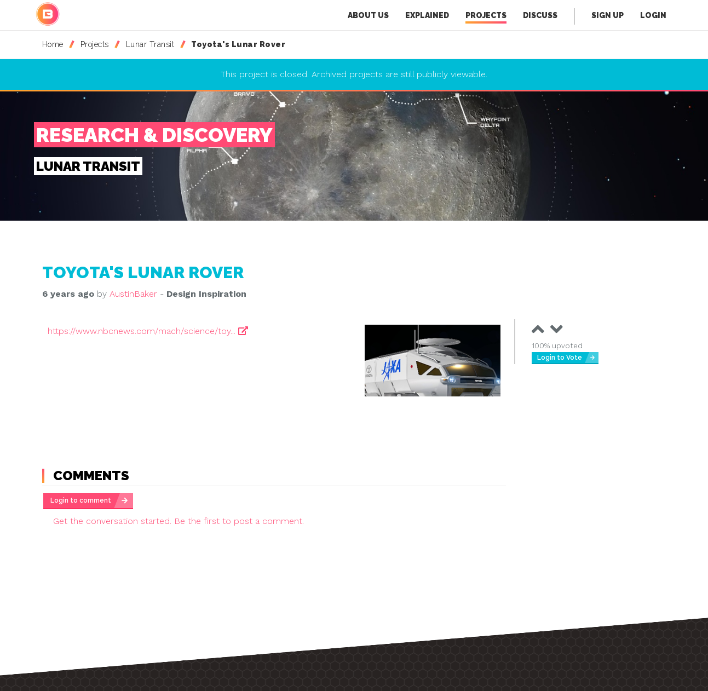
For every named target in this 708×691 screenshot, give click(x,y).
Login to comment (80, 500)
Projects (485, 17)
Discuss (540, 15)
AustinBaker (133, 294)
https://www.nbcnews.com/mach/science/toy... (148, 331)
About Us (368, 15)
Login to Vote (559, 357)
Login (653, 15)
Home (53, 44)
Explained (427, 15)
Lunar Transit (150, 44)
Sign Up (607, 15)
